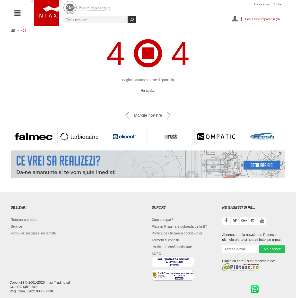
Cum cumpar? (162, 220)
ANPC (156, 254)
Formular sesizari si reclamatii (33, 233)
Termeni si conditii (165, 240)
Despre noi (262, 4)
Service (16, 226)
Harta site (147, 90)
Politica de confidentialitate (172, 247)
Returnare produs (24, 220)
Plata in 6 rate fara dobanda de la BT (179, 226)
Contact (277, 4)
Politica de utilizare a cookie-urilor (177, 233)
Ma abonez (272, 249)
